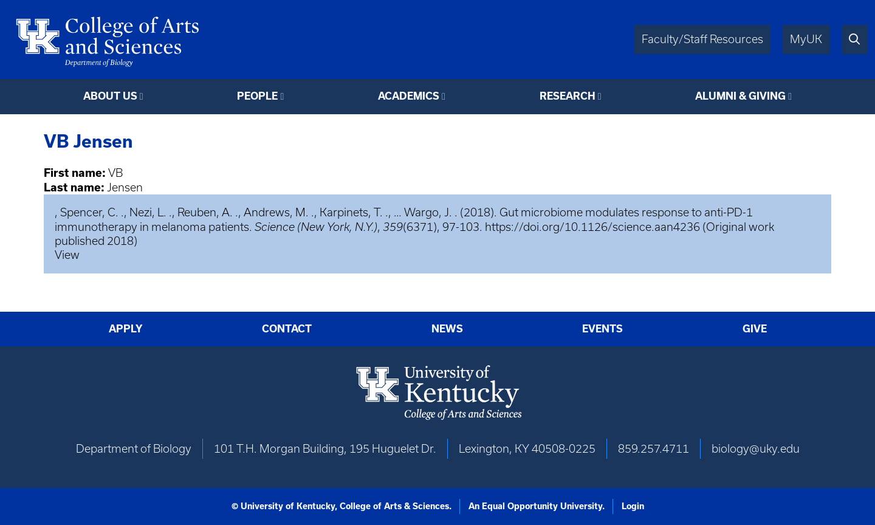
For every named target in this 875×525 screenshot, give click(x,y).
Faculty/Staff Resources (702, 39)
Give (755, 328)
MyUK (806, 39)
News (447, 328)
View (67, 255)
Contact (287, 328)
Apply (126, 328)
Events (602, 328)
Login (633, 506)
